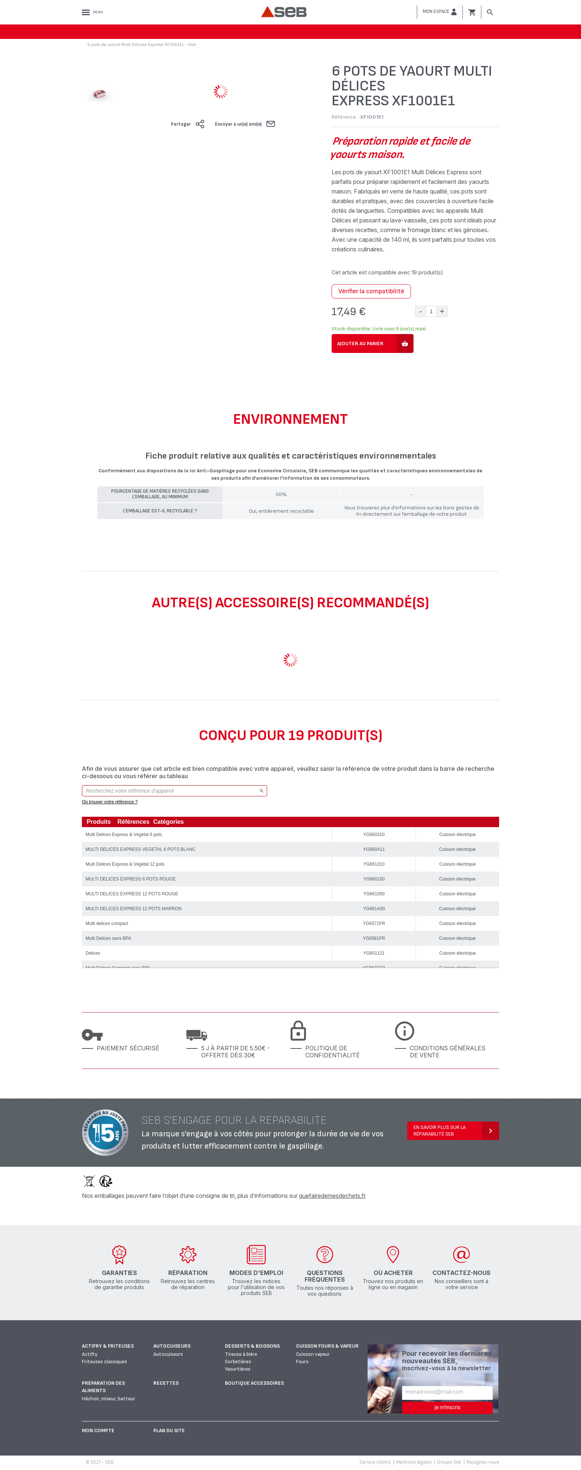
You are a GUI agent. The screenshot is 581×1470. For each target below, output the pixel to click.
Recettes (166, 1383)
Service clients (375, 1462)
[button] (440, 12)
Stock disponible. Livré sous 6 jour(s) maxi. (379, 329)
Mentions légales (414, 1462)
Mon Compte (98, 1430)
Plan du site (169, 1430)
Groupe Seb (449, 1462)
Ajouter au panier (360, 343)
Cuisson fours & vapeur (327, 1346)
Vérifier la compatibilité (371, 291)
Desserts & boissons (252, 1346)
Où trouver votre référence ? (110, 802)
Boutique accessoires (254, 1383)
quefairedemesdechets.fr (332, 1195)
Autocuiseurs (171, 1346)
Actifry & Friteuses (108, 1346)
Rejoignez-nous (483, 1462)
